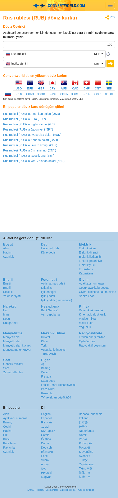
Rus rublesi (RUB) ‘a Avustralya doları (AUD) (32, 134)
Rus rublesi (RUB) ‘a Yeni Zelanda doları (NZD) (33, 161)
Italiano (83, 418)
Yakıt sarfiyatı (12, 296)
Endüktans (86, 269)
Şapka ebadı (87, 296)
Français (46, 422)
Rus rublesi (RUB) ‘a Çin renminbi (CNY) (29, 150)
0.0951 (98, 94)
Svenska (84, 456)
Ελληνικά (47, 451)
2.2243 (52, 94)
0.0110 (86, 94)
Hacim (7, 252)
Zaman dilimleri (13, 372)
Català (45, 435)
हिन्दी (43, 468)
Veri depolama (50, 314)
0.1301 (109, 94)
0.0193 (75, 94)
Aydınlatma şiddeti (53, 283)
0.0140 (19, 94)
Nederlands (86, 430)
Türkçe (83, 460)
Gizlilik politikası (68, 490)
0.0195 (64, 94)
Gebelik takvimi (13, 364)
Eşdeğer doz (87, 341)
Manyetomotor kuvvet (17, 349)
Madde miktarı (88, 318)
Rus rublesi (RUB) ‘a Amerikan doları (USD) (31, 113)
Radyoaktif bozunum (92, 345)
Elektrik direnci (88, 252)
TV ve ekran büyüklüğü (56, 397)
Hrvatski (46, 472)
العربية (45, 426)
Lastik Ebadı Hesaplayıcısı (58, 385)
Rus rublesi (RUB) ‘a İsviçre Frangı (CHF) (30, 145)
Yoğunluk (85, 327)
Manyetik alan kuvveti (17, 345)
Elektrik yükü (87, 265)
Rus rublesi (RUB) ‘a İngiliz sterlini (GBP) (29, 124)
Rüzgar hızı (10, 323)
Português (85, 443)
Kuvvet (45, 337)
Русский (84, 447)
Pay (110, 17)
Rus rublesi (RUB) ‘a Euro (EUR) (24, 119)
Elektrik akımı (87, 248)
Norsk (83, 435)
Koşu (6, 318)
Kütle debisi (48, 252)
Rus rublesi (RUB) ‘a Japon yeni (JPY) (28, 129)
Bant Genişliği (50, 310)
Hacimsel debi (50, 248)
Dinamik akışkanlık (91, 310)
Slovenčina (86, 451)
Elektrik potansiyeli (91, 261)
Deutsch (46, 447)
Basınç (45, 368)
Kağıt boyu (48, 380)
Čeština (46, 439)
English (46, 414)
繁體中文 (85, 477)
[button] (54, 54)
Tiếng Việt (85, 468)
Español (46, 418)
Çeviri (45, 372)
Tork (43, 345)
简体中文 (85, 472)
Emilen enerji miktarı (92, 337)
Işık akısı (47, 287)
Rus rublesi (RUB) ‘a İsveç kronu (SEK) (28, 155)
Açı (43, 364)
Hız (5, 310)
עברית (45, 464)
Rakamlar (47, 393)
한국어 (83, 426)
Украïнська (86, 464)
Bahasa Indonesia (90, 414)
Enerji (7, 283)
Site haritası (52, 490)
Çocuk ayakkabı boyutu (94, 287)
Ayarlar (31, 490)
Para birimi (48, 389)
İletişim (40, 490)
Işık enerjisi (48, 292)
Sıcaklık (8, 292)
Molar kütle (86, 323)
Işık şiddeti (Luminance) (56, 300)
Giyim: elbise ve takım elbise (97, 292)
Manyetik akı (11, 337)
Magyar (46, 477)
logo (59, 5)
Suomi (45, 460)
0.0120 (30, 94)
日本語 (83, 422)
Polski (83, 439)
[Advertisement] (59, 198)
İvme (6, 314)
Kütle (44, 341)
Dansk (45, 443)
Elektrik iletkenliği (90, 256)
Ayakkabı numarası (91, 283)
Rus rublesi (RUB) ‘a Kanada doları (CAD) (30, 140)
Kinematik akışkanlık (92, 314)
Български (48, 430)
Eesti (44, 456)
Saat (6, 368)
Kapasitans (86, 273)
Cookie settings (86, 490)
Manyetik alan (12, 341)
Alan (6, 248)
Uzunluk (8, 256)
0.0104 (41, 94)
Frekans (46, 376)
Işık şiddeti (48, 296)
